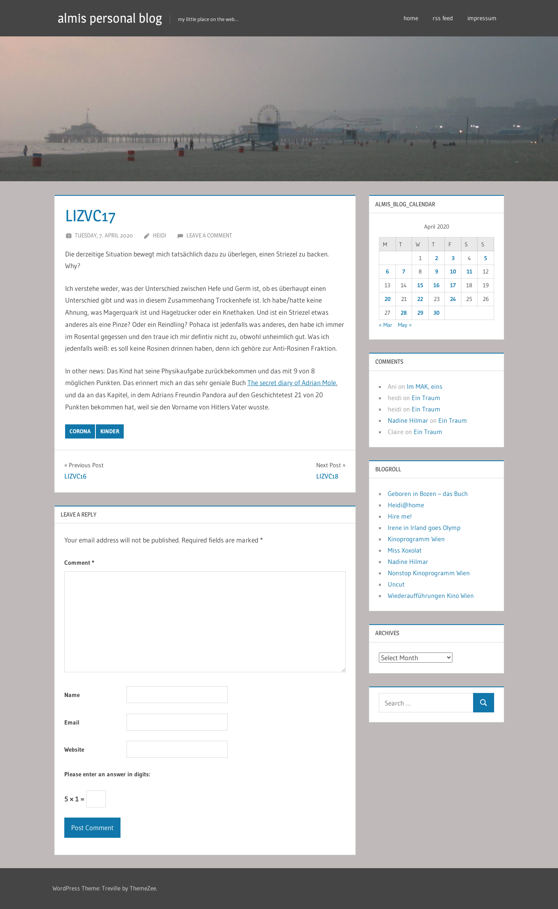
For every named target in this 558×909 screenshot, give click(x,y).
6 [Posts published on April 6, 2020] (387, 271)
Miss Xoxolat (405, 550)
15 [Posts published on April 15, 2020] (420, 285)
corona (80, 431)
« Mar (385, 324)
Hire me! (400, 516)
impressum (482, 18)
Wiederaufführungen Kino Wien (431, 595)
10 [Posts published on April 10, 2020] (453, 271)
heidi (159, 235)
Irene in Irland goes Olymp (424, 527)
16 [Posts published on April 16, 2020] (436, 285)
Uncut (396, 584)
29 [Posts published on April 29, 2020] (420, 312)
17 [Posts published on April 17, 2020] (453, 285)
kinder (109, 431)
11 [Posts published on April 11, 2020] (469, 271)
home (411, 18)
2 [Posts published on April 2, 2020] (436, 258)
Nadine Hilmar (408, 420)
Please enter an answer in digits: (107, 774)
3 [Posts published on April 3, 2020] (453, 258)
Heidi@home (406, 505)
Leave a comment (209, 235)
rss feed (443, 18)
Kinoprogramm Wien (416, 539)
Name (72, 695)
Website (74, 749)
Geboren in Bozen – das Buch (428, 493)
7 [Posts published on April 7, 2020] (403, 271)
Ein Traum (426, 398)
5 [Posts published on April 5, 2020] (485, 258)
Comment (79, 562)
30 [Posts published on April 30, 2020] (436, 312)
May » (405, 324)
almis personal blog (110, 18)
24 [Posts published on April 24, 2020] (453, 299)
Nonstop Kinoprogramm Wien (429, 573)
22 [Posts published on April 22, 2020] (420, 299)
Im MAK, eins (424, 386)
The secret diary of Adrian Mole (291, 382)
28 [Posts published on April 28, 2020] (404, 312)
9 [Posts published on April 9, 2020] (436, 271)
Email (72, 722)
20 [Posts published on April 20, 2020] (388, 299)
